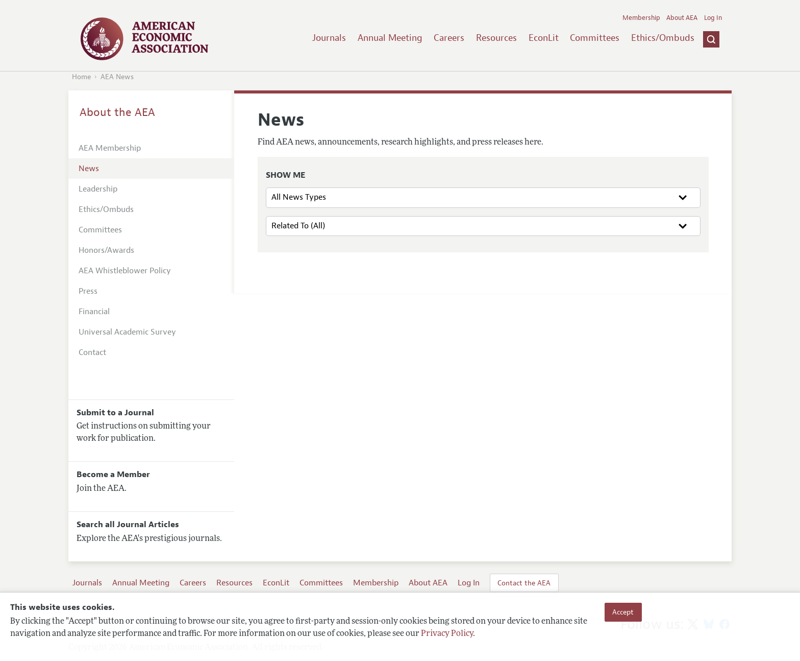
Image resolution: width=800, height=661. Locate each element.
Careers (449, 37)
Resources (496, 37)
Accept (623, 612)
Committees (594, 37)
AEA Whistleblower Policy (125, 271)
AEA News (117, 77)
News (89, 168)
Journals (329, 37)
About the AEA (117, 112)
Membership (641, 18)
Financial (94, 311)
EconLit (544, 37)
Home (81, 77)
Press (88, 291)
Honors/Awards (106, 250)
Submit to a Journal (115, 413)
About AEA (681, 18)
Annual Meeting (390, 37)
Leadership (98, 189)
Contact (92, 352)
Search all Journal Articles (128, 525)
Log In (713, 18)
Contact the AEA (524, 582)
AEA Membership (110, 148)
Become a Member (113, 474)
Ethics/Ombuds (662, 37)
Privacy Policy (447, 634)
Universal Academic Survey (127, 332)
